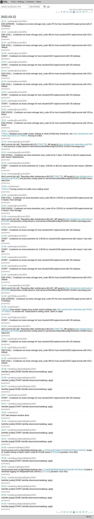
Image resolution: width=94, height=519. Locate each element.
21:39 (3, 296)
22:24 (3, 71)
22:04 (3, 195)
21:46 (3, 257)
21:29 (3, 326)
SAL (4, 1)
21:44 (3, 285)
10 (64, 12)
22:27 (3, 43)
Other (38, 2)
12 (71, 12)
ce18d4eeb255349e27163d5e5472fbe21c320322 (64, 450)
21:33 (3, 317)
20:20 (3, 486)
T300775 (42, 144)
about (88, 517)
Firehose (30, 2)
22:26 (3, 53)
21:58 (3, 247)
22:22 (3, 110)
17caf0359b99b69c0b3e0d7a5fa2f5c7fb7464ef (63, 470)
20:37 (3, 386)
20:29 (3, 447)
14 (77, 12)
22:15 (3, 142)
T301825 (55, 452)
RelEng (21, 2)
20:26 (3, 458)
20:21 (3, 478)
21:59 (3, 216)
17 (86, 12)
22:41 (3, 21)
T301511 (5, 134)
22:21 (3, 120)
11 (67, 12)
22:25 (3, 62)
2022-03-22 (8, 17)
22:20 (3, 131)
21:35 (3, 307)
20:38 (3, 369)
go (48, 7)
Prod (13, 2)
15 (80, 12)
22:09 (3, 186)
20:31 (3, 430)
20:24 (3, 467)
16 (83, 12)
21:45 (3, 275)
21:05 (3, 358)
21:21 (3, 339)
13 (74, 12)
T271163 (45, 472)
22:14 (3, 174)
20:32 (3, 412)
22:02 (3, 206)
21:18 (3, 348)
